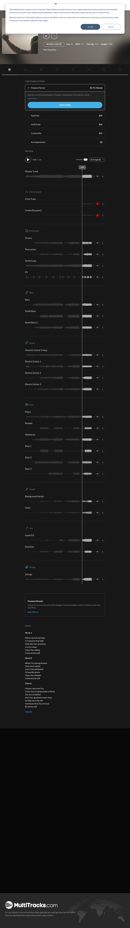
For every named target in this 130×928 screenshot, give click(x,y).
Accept (90, 27)
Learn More (32, 98)
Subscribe (65, 105)
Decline (111, 27)
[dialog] (65, 19)
